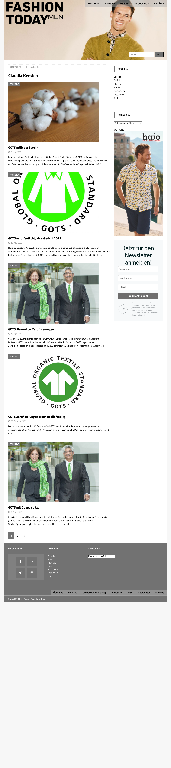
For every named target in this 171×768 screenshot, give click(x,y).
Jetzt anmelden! (138, 296)
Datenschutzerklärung (93, 592)
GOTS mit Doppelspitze (23, 507)
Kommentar (119, 91)
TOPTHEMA (94, 3)
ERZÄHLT (159, 3)
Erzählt (117, 80)
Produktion (119, 94)
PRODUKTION (142, 3)
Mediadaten (144, 592)
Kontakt (72, 592)
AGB (130, 592)
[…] (99, 164)
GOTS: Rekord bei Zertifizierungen (31, 329)
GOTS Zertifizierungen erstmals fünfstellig (36, 416)
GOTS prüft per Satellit (23, 147)
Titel (116, 98)
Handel (117, 87)
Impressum (117, 592)
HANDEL (125, 3)
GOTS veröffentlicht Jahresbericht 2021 (34, 238)
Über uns (58, 592)
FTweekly (110, 3)
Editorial (117, 76)
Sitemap (159, 592)
